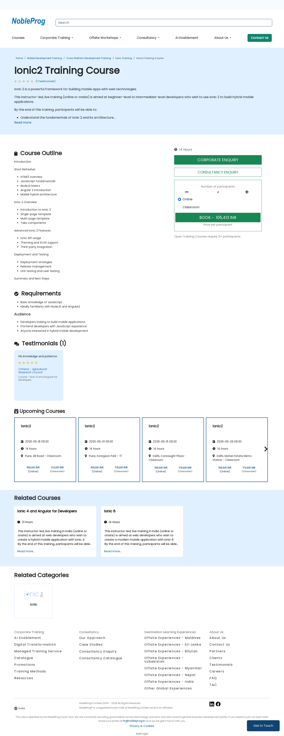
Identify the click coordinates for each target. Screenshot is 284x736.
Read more (22, 122)
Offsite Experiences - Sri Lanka (172, 644)
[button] (265, 448)
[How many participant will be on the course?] (218, 192)
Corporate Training (55, 38)
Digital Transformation (35, 644)
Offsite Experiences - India (169, 681)
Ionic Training (123, 58)
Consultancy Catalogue (100, 658)
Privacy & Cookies (142, 726)
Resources (23, 678)
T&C (213, 685)
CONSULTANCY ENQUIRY (218, 172)
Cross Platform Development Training (88, 58)
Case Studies (91, 644)
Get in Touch (263, 725)
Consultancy (147, 38)
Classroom (191, 207)
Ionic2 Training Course (149, 58)
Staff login (142, 733)
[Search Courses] (164, 22)
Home (19, 58)
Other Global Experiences (168, 688)
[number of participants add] (248, 192)
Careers (216, 671)
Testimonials (221, 664)
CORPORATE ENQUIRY (217, 160)
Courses (18, 38)
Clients (215, 658)
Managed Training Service (38, 651)
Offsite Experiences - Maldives (172, 638)
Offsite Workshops (104, 38)
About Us (221, 38)
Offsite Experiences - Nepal (169, 675)
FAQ (213, 678)
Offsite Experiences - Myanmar (173, 668)
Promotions (24, 664)
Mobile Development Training (44, 58)
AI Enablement (186, 38)
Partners (217, 651)
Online (187, 199)
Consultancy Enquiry (98, 651)
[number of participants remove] (188, 192)
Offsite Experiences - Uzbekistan (164, 660)
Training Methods (30, 671)
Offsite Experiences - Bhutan (171, 651)
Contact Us (259, 38)
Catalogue (23, 658)
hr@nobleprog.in (134, 721)
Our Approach (92, 638)
